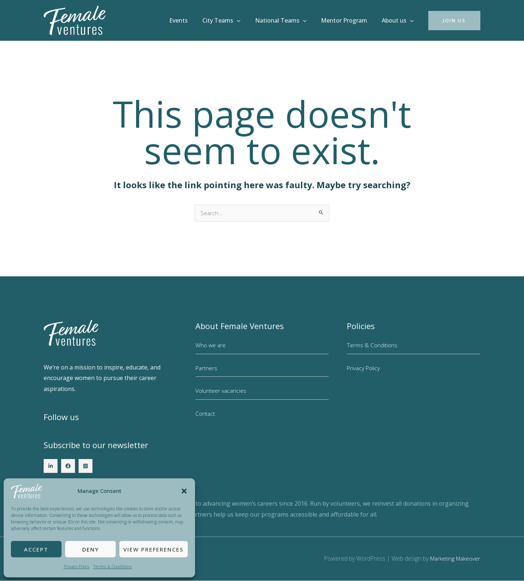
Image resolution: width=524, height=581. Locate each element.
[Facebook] (68, 466)
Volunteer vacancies (221, 391)
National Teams (288, 20)
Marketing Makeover (453, 559)
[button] (184, 491)
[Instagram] (85, 466)
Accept (36, 549)
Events (191, 20)
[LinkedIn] (50, 466)
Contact (205, 414)
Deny (90, 549)
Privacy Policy (77, 567)
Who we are (211, 345)
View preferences (153, 549)
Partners (206, 368)
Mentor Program (348, 20)
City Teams (232, 20)
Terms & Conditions (112, 567)
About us (399, 20)
